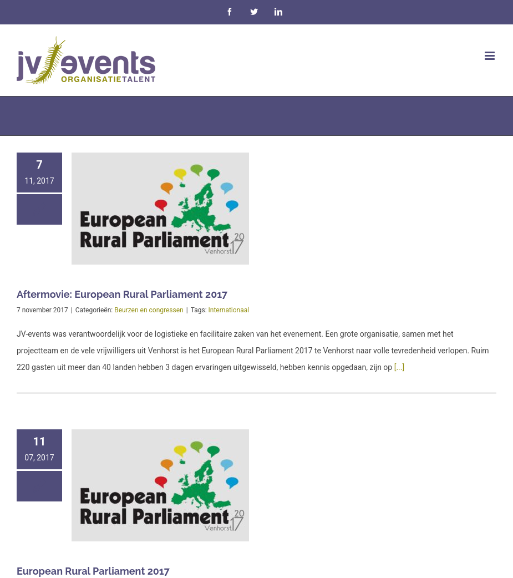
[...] (399, 367)
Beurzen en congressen (149, 310)
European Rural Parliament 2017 (93, 571)
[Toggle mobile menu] (490, 56)
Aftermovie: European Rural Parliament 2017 (122, 294)
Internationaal (229, 310)
